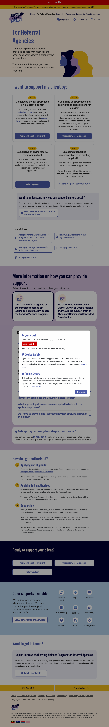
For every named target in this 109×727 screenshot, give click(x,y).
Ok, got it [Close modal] (81, 392)
